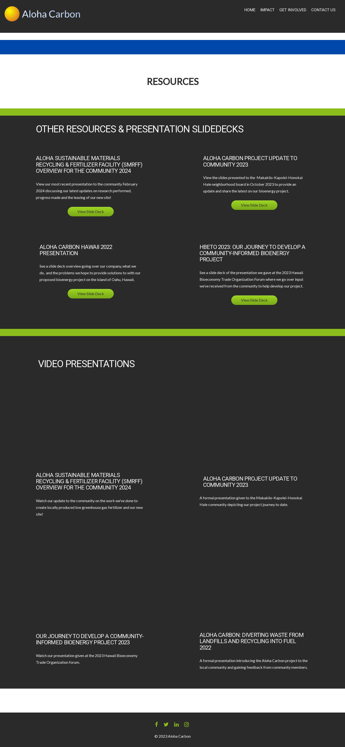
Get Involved (292, 10)
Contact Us (323, 10)
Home (249, 10)
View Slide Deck (90, 211)
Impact (267, 10)
